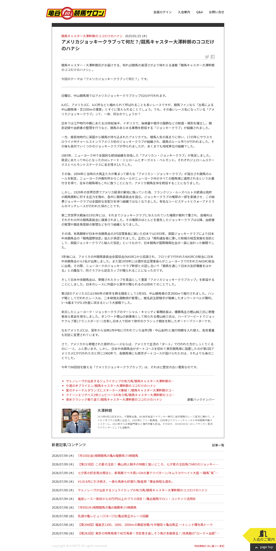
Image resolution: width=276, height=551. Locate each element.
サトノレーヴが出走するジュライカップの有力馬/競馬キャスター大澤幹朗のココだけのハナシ (143, 490)
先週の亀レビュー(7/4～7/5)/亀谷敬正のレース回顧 (113, 516)
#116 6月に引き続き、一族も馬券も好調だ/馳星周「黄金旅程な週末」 (126, 481)
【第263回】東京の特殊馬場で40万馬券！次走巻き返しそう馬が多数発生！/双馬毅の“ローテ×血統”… (148, 533)
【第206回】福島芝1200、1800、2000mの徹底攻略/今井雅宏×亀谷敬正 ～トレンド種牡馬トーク (145, 524)
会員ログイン (162, 12)
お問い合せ (216, 12)
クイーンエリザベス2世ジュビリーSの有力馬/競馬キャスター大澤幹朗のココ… (120, 394)
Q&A (199, 12)
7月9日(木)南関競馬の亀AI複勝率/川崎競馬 (107, 507)
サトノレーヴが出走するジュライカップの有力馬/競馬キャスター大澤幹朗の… (120, 381)
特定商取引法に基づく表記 (209, 546)
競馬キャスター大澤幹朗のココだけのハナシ (92, 36)
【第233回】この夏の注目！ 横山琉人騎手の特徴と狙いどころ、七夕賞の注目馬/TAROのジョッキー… (148, 464)
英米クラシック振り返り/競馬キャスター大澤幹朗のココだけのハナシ (114, 399)
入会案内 (184, 12)
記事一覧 (218, 445)
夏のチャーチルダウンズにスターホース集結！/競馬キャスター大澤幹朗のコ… (120, 390)
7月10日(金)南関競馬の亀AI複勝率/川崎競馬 (108, 455)
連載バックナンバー (201, 399)
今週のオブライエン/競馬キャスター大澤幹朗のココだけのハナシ (111, 385)
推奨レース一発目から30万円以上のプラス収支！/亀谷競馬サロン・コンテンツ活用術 (137, 498)
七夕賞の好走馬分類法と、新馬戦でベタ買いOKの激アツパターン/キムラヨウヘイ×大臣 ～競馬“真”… (148, 472)
